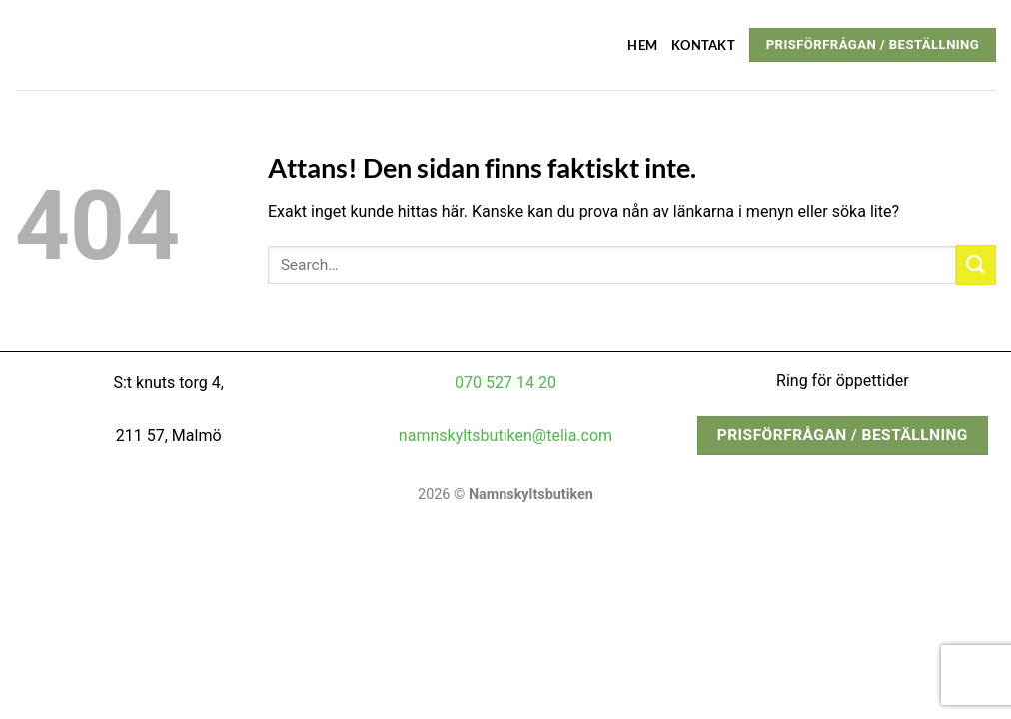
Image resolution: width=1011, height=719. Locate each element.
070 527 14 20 (505, 382)
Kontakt (703, 45)
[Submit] (976, 264)
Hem (642, 45)
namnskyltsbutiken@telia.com (505, 435)
